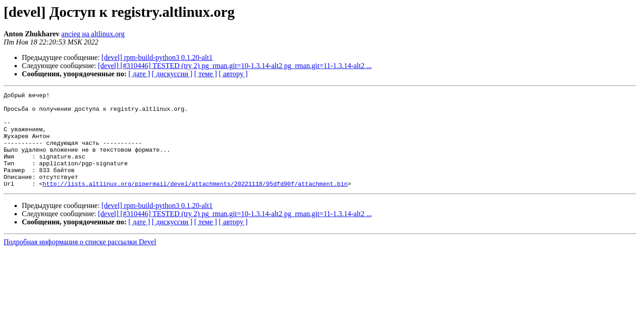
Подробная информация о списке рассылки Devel (80, 261)
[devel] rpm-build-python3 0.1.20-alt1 (156, 57)
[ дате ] (139, 74)
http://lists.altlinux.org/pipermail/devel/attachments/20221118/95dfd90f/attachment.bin (195, 202)
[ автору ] (233, 74)
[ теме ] (205, 74)
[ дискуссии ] (172, 74)
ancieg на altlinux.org (93, 34)
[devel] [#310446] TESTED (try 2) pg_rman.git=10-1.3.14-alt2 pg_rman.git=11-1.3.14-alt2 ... (235, 65)
